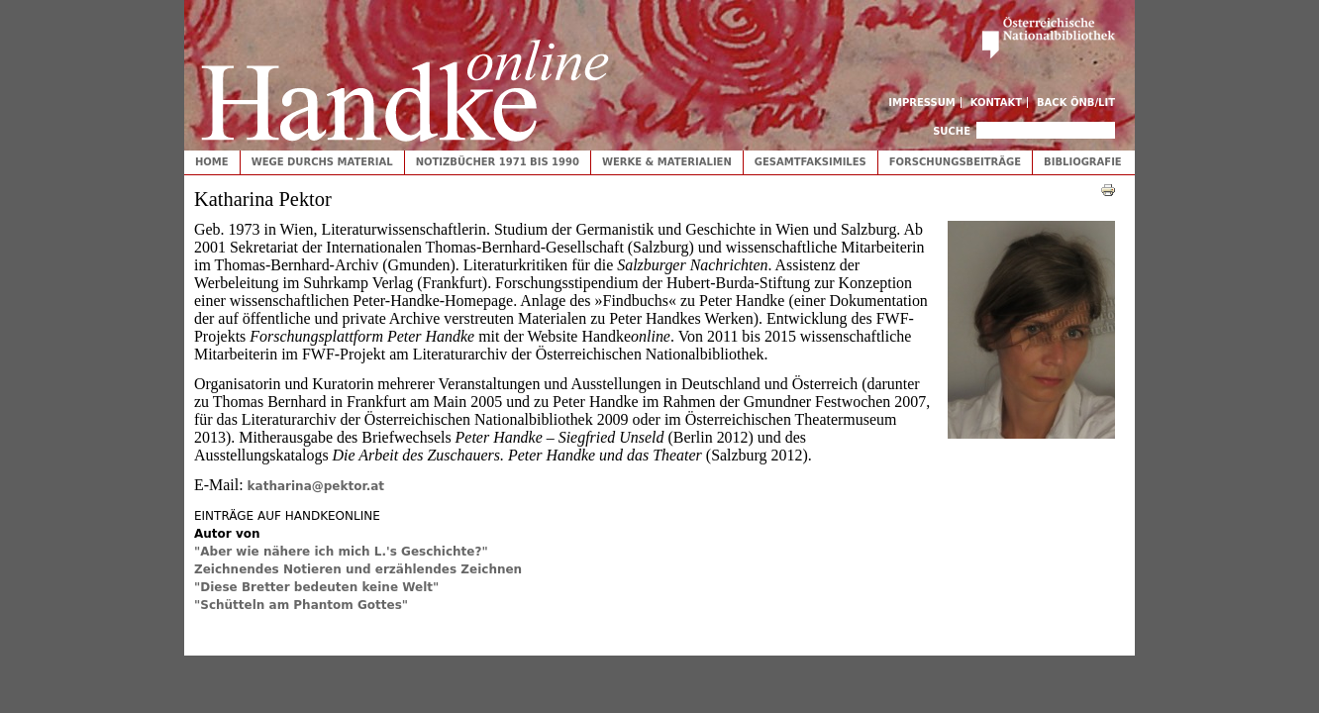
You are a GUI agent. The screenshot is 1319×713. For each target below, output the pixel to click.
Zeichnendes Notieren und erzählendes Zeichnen (358, 569)
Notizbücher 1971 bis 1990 (497, 161)
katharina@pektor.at (316, 486)
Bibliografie (1083, 161)
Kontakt (996, 102)
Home (212, 161)
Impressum (922, 102)
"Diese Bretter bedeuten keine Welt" (316, 587)
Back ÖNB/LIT (1076, 102)
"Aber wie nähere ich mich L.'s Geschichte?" (341, 552)
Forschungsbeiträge (955, 161)
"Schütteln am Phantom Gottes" (301, 605)
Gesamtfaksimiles (810, 161)
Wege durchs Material (322, 161)
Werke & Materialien (667, 161)
